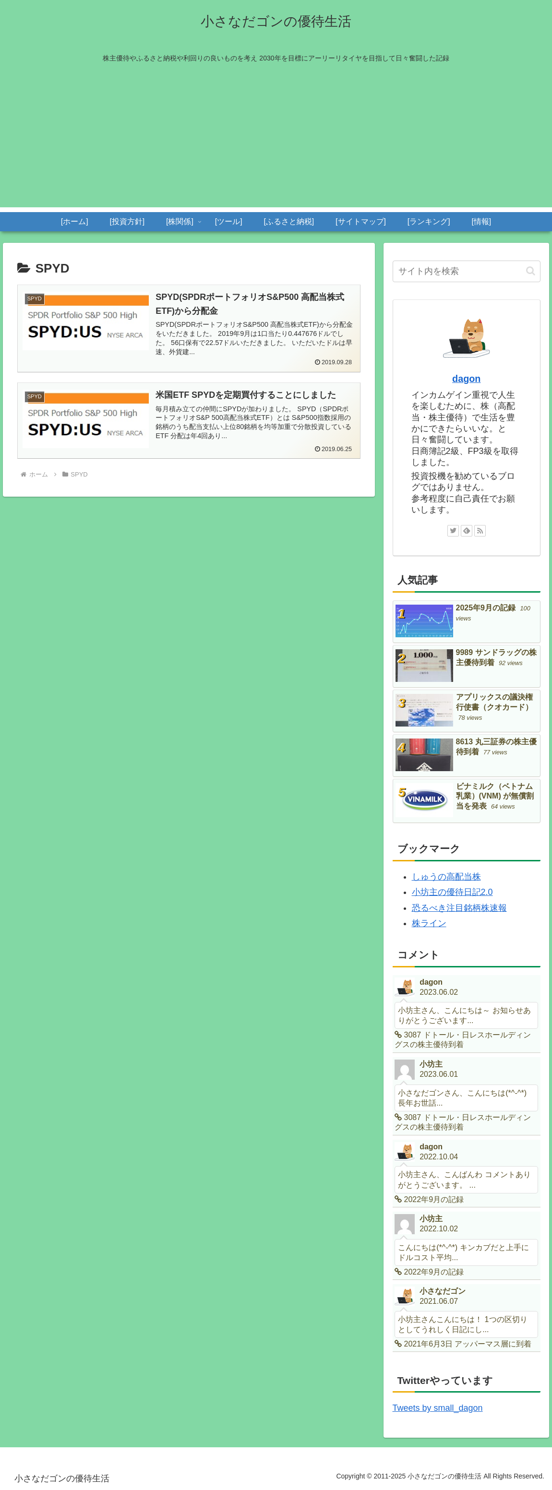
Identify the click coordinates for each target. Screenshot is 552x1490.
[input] (467, 271)
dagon (466, 378)
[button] (530, 270)
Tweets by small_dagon (438, 1408)
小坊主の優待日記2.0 (452, 892)
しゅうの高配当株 (446, 877)
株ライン (429, 923)
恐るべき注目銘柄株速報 (459, 908)
